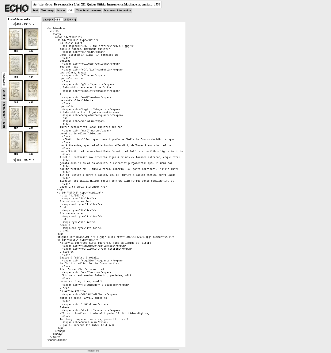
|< (50, 19)
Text (35, 10)
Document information (117, 10)
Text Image (47, 10)
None (4, 125)
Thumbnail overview (88, 10)
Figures (4, 94)
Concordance (4, 110)
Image (61, 10)
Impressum (93, 351)
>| (75, 19)
